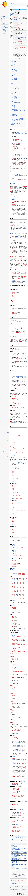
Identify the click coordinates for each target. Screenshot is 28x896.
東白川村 (21, 512)
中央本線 (14, 550)
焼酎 (18, 422)
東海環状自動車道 (21, 573)
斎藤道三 (13, 236)
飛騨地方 (12, 188)
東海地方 (13, 741)
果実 (12, 407)
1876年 (23, 276)
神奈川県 (22, 852)
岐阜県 (19, 54)
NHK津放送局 (17, 751)
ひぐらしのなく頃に (15, 819)
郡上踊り (13, 687)
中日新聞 (13, 759)
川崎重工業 (18, 376)
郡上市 (22, 174)
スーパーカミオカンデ (21, 651)
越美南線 (18, 563)
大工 (23, 263)
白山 (21, 148)
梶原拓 (15, 363)
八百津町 (17, 512)
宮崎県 (18, 868)
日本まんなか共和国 (15, 831)
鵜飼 (15, 667)
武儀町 (20, 341)
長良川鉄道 (14, 563)
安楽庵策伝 (14, 303)
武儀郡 (18, 341)
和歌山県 (19, 859)
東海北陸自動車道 (21, 571)
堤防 (24, 163)
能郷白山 (14, 150)
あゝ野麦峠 (14, 788)
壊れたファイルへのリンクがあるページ (18, 880)
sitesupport (3, 20)
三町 (12, 620)
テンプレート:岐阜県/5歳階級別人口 (16, 321)
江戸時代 (12, 256)
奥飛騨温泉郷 (18, 636)
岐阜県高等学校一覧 (15, 827)
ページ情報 (3, 33)
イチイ (19, 24)
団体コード (16, 12)
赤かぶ (24, 407)
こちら (23, 875)
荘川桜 (19, 639)
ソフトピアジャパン (16, 391)
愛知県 (13, 133)
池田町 (14, 498)
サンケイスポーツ (19, 763)
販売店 (24, 771)
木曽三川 (16, 160)
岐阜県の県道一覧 (15, 828)
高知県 (21, 864)
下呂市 (13, 530)
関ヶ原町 (14, 492)
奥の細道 (13, 643)
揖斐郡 (13, 496)
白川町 (20, 510)
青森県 (15, 848)
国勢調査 (24, 333)
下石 (12, 707)
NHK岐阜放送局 (14, 737)
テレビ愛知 (16, 749)
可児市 (13, 506)
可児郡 (13, 513)
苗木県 (21, 273)
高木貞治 (13, 313)
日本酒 (15, 422)
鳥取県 (15, 861)
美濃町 (13, 623)
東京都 (24, 158)
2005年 (13, 179)
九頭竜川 (14, 146)
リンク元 (3, 26)
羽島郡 (13, 477)
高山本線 (14, 551)
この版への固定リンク (5, 32)
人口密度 (15, 19)
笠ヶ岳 (18, 148)
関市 (14, 343)
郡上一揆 (13, 792)
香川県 (18, 864)
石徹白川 (19, 146)
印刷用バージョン (4, 30)
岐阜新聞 (13, 758)
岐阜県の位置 (20, 41)
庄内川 (14, 143)
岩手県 (18, 848)
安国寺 (13, 616)
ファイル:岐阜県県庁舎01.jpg (20, 43)
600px (11, 323)
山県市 (10, 446)
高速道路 (12, 569)
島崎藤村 (13, 308)
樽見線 (17, 564)
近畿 (20, 767)
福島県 (18, 849)
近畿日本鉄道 (14, 560)
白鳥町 (17, 174)
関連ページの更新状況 (5, 28)
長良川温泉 (23, 636)
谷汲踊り (13, 710)
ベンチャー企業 (21, 393)
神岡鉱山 (25, 264)
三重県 (16, 133)
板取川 (17, 139)
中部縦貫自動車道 (21, 574)
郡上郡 (14, 174)
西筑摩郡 (18, 175)
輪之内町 (21, 495)
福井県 (24, 22)
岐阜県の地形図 (24, 131)
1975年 (17, 815)
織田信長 (17, 236)
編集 (14, 129)
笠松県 (22, 272)
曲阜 (12, 248)
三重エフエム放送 (18, 753)
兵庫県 (25, 858)
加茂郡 (13, 509)
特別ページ (3, 29)
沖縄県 (25, 868)
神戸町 (17, 495)
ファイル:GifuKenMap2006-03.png (20, 47)
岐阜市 (19, 281)
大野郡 (21, 277)
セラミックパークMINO (16, 647)
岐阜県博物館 (14, 610)
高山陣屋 (22, 633)
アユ (19, 28)
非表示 (19, 58)
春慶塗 (15, 403)
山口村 (17, 784)
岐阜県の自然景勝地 (15, 833)
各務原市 (22, 391)
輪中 (19, 163)
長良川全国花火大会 (16, 674)
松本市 (13, 807)
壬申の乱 (24, 228)
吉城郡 (17, 277)
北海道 (15, 846)
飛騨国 (18, 168)
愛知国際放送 (17, 750)
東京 (12, 340)
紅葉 (22, 726)
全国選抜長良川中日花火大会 (18, 671)
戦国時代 (12, 233)
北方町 (14, 481)
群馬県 (21, 851)
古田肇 (19, 31)
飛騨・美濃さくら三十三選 (16, 729)
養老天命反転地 (14, 648)
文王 (15, 246)
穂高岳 (17, 147)
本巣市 (13, 475)
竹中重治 (13, 292)
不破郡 (13, 491)
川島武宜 (13, 312)
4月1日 (15, 282)
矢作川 (14, 144)
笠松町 (14, 478)
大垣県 (19, 272)
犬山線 (14, 558)
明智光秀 (13, 293)
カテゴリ (12, 879)
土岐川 (18, 143)
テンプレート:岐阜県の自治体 (15, 869)
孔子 (22, 247)
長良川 (23, 160)
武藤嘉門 (15, 353)
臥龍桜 (16, 639)
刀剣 (17, 381)
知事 (15, 31)
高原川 (21, 140)
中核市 (19, 282)
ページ (11, 3)
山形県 (15, 849)
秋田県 (25, 848)
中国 (16, 244)
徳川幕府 (19, 256)
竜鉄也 (21, 812)
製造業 (14, 380)
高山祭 (13, 677)
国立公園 (13, 196)
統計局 (21, 333)
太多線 (22, 547)
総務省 (19, 333)
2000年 (23, 340)
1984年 (17, 813)
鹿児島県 (22, 868)
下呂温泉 (13, 636)
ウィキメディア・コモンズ (18, 837)
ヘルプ (2, 19)
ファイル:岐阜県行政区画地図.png (6, 428)
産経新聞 (24, 759)
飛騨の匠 (17, 263)
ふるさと (13, 793)
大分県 (15, 868)
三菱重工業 (23, 376)
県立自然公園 (14, 204)
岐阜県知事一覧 (13, 349)
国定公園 (13, 199)
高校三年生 (14, 789)
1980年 (17, 812)
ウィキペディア (19, 53)
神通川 (14, 140)
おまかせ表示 (3, 16)
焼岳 (24, 147)
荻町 (12, 626)
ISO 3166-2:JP (15, 13)
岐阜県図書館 (14, 608)
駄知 (12, 706)
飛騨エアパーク (14, 602)
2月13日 (15, 179)
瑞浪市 (13, 521)
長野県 (18, 132)
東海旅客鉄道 (14, 545)
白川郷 (13, 654)
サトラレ (13, 798)
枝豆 (12, 408)
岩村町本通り (14, 624)
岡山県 (21, 861)
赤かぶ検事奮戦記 (15, 804)
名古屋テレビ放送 (16, 745)
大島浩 (13, 296)
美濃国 (22, 168)
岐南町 (17, 478)
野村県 (25, 273)
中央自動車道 (14, 573)
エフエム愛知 (21, 749)
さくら (19, 726)
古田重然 (13, 306)
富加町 (23, 510)
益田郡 (25, 277)
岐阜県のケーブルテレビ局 (16, 776)
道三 (12, 664)
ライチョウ (20, 27)
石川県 (25, 133)
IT (14, 394)
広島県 (25, 861)
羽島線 (21, 555)
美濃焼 (19, 385)
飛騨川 (14, 139)
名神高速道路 (14, 571)
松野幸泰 (15, 355)
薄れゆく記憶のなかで (16, 795)
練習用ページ (3, 18)
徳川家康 (16, 237)
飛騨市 (13, 529)
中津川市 (23, 448)
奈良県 (15, 859)
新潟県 (15, 854)
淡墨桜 (13, 639)
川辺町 (14, 510)
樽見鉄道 (13, 564)
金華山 (22, 150)
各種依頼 (2, 17)
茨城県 (15, 851)
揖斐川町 (17, 498)
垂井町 (18, 492)
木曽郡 (21, 179)
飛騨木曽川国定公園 (15, 201)
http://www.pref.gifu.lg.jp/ (22, 37)
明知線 (17, 566)
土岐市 (13, 520)
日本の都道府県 (14, 883)
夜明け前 (13, 783)
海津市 (13, 486)
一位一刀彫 (19, 403)
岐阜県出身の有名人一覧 (16, 826)
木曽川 (20, 160)
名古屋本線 (15, 555)
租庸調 (18, 261)
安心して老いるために (16, 796)
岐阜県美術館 (14, 607)
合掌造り (16, 654)
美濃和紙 (13, 398)
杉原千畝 (13, 297)
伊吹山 (18, 150)
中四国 (23, 767)
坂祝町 (17, 510)
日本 (12, 131)
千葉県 (15, 852)
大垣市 (11, 391)
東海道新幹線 (15, 547)
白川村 (14, 533)
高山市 (15, 158)
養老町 (14, 489)
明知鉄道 (13, 566)
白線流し (13, 805)
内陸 (15, 155)
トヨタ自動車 (16, 377)
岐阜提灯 (13, 399)
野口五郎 (20, 815)
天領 (22, 265)
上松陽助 (15, 361)
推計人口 (20, 18)
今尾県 (13, 272)
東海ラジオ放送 (18, 743)
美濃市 (13, 447)
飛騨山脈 (13, 635)
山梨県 (25, 852)
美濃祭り (13, 695)
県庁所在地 (14, 281)
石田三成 (21, 237)
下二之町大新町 (14, 622)
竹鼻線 (21, 558)
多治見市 (17, 452)
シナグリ (18, 407)
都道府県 (14, 251)
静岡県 (21, 855)
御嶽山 (15, 148)
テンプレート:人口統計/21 (19, 332)
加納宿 (13, 658)
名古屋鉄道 (14, 553)
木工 (12, 403)
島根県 (18, 861)
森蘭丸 (13, 295)
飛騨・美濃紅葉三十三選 (16, 730)
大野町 (21, 498)
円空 (12, 301)
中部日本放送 (18, 742)
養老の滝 (13, 650)
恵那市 (22, 452)
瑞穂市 (13, 474)
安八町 (14, 495)
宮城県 (21, 848)
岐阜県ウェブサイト (15, 842)
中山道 (11, 656)
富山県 (21, 23)
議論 (13, 3)
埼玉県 (25, 851)
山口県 (15, 862)
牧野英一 (13, 310)
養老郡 (13, 488)
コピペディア (4, 23)
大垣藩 (22, 259)
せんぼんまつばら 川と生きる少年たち (19, 820)
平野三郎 (15, 358)
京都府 (18, 858)
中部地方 (15, 131)
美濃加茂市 (15, 448)
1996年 (23, 281)
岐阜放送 (13, 739)
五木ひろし (22, 813)
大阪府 (21, 858)
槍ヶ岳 (21, 147)
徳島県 (15, 864)
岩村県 (16, 272)
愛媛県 (25, 864)
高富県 (17, 273)
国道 (11, 576)
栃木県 (18, 851)
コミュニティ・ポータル (4, 12)
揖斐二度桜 (15, 640)
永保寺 (13, 617)
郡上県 (14, 273)
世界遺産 (12, 653)
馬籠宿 (13, 659)
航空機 (14, 379)
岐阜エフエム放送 (15, 738)
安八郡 (13, 494)
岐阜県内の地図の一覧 (16, 830)
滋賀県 (21, 22)
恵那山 (25, 150)
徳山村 (17, 793)
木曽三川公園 (14, 644)
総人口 (15, 17)
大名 (15, 258)
